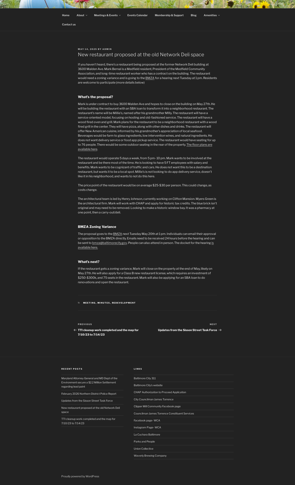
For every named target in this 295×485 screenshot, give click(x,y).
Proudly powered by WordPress (80, 476)
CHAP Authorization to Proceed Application (160, 392)
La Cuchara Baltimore (147, 434)
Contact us (69, 24)
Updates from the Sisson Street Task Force (87, 400)
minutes (103, 303)
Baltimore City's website (148, 385)
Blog (194, 15)
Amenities (212, 15)
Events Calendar (137, 15)
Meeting (89, 303)
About (82, 15)
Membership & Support (169, 15)
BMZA (149, 78)
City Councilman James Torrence (153, 399)
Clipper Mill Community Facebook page (157, 406)
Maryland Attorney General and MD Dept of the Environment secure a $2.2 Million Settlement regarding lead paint (89, 382)
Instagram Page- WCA (147, 427)
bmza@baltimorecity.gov (109, 243)
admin (107, 49)
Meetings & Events (107, 15)
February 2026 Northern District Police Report (88, 393)
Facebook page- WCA (147, 420)
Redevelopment (124, 303)
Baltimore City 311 (145, 378)
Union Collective (143, 448)
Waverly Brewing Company (150, 455)
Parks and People (144, 441)
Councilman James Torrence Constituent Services (164, 413)
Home (65, 15)
